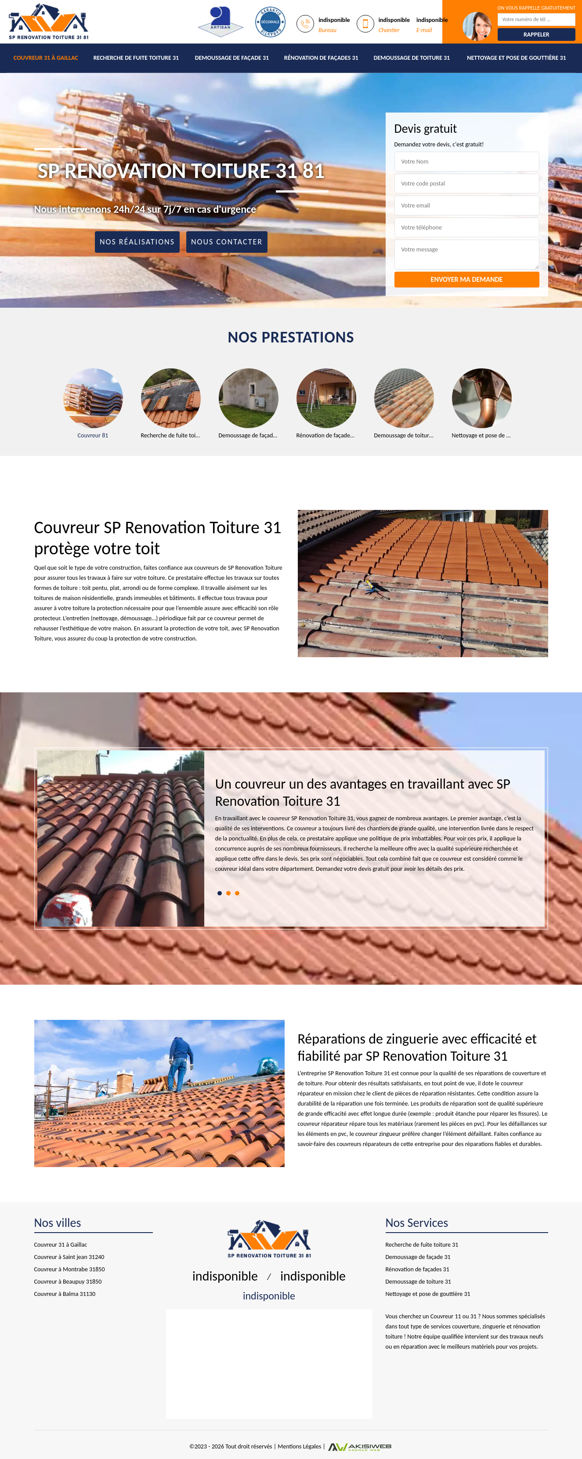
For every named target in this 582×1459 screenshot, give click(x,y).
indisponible (334, 20)
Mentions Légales (299, 1446)
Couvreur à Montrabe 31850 (69, 1269)
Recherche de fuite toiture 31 (136, 58)
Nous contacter (227, 242)
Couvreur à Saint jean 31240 (69, 1257)
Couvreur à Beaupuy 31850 (68, 1281)
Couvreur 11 (445, 1316)
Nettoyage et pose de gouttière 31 (516, 58)
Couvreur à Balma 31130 (65, 1294)
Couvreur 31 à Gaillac (46, 58)
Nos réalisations (137, 242)
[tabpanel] (374, 828)
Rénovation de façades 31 (321, 58)
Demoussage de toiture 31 (412, 58)
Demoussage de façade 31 (232, 58)
